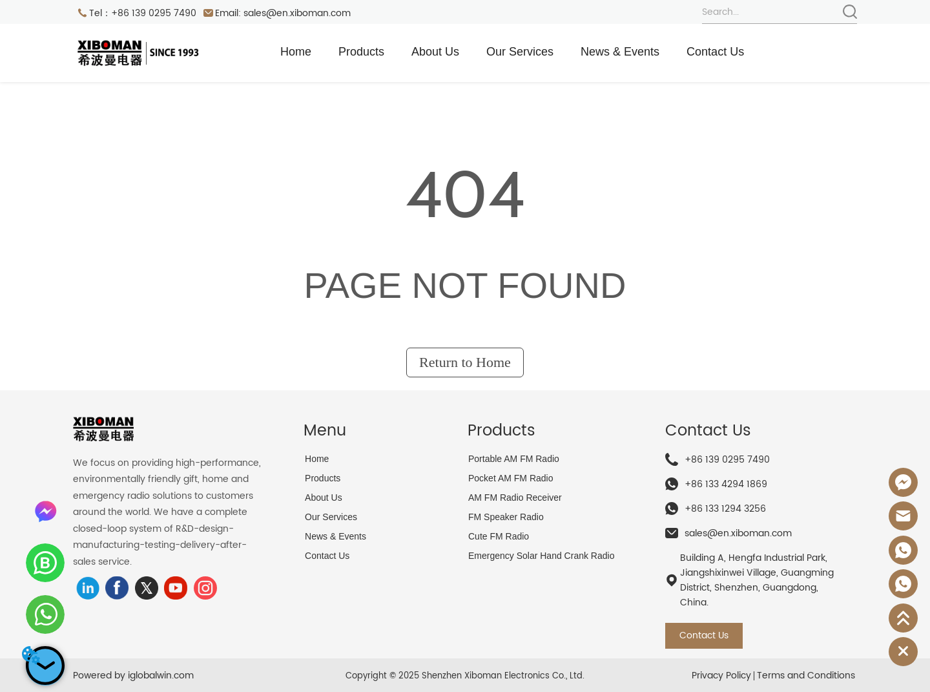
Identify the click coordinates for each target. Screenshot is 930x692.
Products (361, 51)
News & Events (620, 51)
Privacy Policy (721, 675)
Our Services (519, 51)
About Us (435, 51)
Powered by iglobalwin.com (133, 675)
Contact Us (715, 51)
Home (295, 51)
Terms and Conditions (806, 675)
